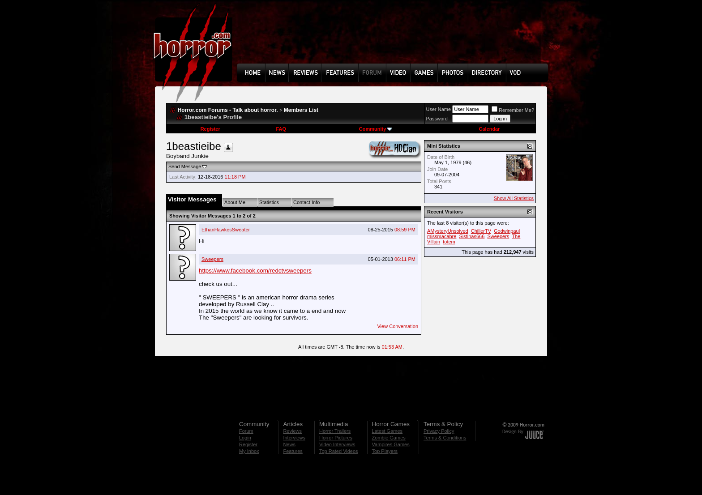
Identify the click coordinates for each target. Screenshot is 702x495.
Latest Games (387, 431)
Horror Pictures (335, 437)
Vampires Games (391, 444)
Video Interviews (337, 444)
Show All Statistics (514, 198)
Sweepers (212, 259)
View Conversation (397, 326)
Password (437, 118)
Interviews (294, 437)
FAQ (281, 129)
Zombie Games (389, 437)
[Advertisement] (395, 38)
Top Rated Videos (338, 451)
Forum (246, 431)
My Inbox (249, 451)
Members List (301, 110)
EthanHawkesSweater (225, 229)
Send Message (184, 166)
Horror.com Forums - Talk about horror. (228, 110)
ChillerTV (481, 231)
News (289, 444)
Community (376, 129)
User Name (438, 109)
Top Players (385, 451)
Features (292, 451)
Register (210, 129)
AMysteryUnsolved (447, 231)
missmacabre (441, 236)
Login (245, 437)
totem (449, 241)
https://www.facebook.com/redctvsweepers (255, 270)
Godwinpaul (507, 231)
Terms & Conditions (445, 437)
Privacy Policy (439, 431)
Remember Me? (513, 110)
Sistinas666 (471, 236)
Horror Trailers (335, 431)
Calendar (489, 129)
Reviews (292, 431)
